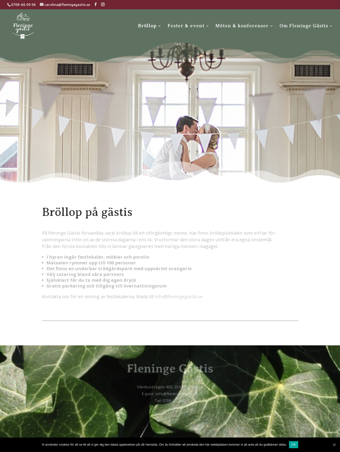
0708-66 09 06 (23, 4)
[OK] (334, 444)
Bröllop (147, 26)
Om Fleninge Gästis (303, 26)
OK (293, 444)
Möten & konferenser (242, 26)
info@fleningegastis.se (175, 296)
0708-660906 (174, 400)
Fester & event (186, 26)
